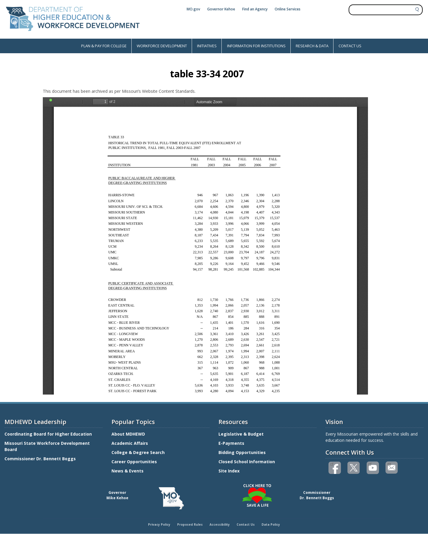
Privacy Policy (159, 524)
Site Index (229, 471)
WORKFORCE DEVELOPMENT (162, 45)
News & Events (127, 471)
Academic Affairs (130, 443)
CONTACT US (350, 45)
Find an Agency (255, 9)
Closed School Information (246, 461)
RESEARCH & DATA (312, 45)
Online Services (287, 9)
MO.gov (193, 9)
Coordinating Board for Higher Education (48, 434)
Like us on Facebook (331, 463)
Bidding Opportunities (242, 452)
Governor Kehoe (221, 9)
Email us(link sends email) (388, 463)
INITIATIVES (207, 45)
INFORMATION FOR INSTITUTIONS (256, 45)
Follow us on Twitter (354, 467)
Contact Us (246, 524)
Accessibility (220, 524)
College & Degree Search (138, 452)
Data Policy (271, 524)
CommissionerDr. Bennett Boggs (317, 495)
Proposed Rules (190, 524)
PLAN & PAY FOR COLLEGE (104, 45)
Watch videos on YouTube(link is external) (369, 463)
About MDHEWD (128, 434)
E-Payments (231, 443)
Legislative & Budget (241, 434)
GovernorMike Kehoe (117, 495)
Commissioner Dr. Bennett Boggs (40, 458)
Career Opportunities (134, 461)
